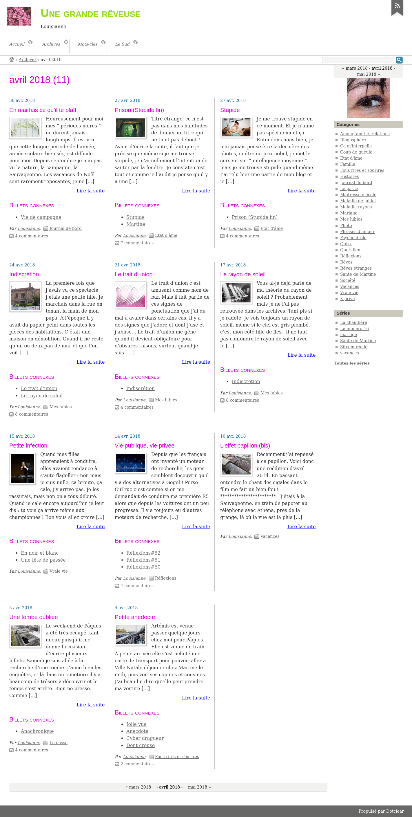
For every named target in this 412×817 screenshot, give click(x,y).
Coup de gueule (356, 152)
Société (348, 280)
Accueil (11, 59)
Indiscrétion (24, 274)
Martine (135, 224)
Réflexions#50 (143, 567)
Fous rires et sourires (177, 756)
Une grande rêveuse (91, 12)
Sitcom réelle (353, 347)
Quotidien (350, 250)
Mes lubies (61, 407)
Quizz (346, 243)
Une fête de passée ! (45, 560)
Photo (346, 225)
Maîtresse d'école (358, 194)
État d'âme (166, 235)
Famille (347, 164)
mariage (348, 334)
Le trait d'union (39, 388)
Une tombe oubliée (33, 617)
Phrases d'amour (357, 231)
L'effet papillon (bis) (245, 445)
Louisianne (28, 228)
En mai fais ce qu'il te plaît (42, 110)
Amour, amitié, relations (365, 133)
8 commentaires (31, 414)
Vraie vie (59, 571)
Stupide (135, 217)
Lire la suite (90, 191)
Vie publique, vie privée (144, 445)
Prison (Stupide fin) (139, 110)
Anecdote (137, 731)
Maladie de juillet (358, 201)
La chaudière (353, 322)
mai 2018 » (368, 74)
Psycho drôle (353, 237)
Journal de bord (66, 228)
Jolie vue (136, 724)
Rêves (346, 262)
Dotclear (395, 811)
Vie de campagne (41, 217)
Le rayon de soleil (42, 395)
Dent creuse (140, 745)
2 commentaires (137, 764)
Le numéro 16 (354, 328)
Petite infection (28, 445)
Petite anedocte (135, 617)
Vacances (270, 536)
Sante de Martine (358, 274)
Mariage (349, 213)
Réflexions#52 (143, 553)
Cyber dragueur (145, 738)
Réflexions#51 (143, 560)
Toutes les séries (352, 363)
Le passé (59, 742)
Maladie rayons (356, 207)
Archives (28, 59)
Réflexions (165, 578)
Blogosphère (353, 140)
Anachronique (37, 731)
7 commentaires (137, 243)
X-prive (347, 298)
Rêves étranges (356, 268)
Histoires (349, 176)
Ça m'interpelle (356, 146)
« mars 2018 (355, 68)
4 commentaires (31, 236)
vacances (349, 353)
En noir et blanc (40, 553)
